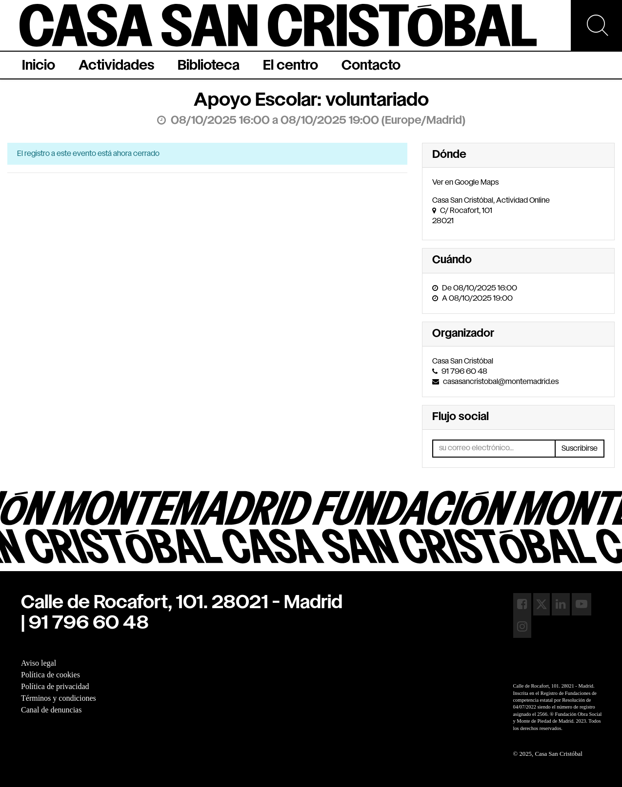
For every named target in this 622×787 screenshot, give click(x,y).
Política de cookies (50, 675)
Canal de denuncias (51, 710)
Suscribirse (580, 448)
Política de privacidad (55, 686)
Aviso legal (38, 663)
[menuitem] (38, 65)
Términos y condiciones (58, 698)
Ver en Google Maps (465, 182)
